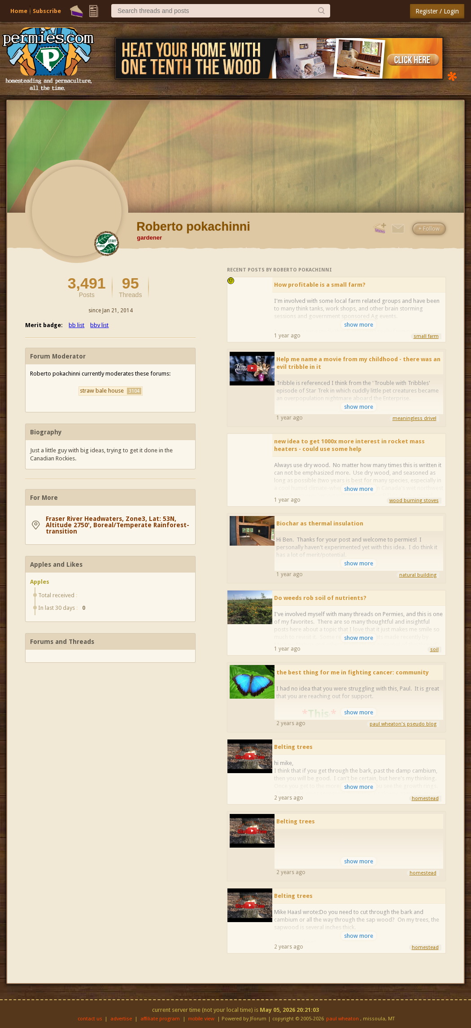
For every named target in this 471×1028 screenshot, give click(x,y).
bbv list (99, 325)
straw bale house (110, 390)
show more (358, 324)
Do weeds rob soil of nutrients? (320, 598)
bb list (76, 325)
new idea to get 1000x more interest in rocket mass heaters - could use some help (349, 445)
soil (434, 649)
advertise (121, 1019)
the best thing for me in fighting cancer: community (352, 672)
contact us (90, 1019)
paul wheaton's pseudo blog (403, 724)
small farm (426, 336)
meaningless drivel (414, 418)
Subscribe (47, 11)
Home (18, 11)
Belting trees (293, 747)
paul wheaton (342, 1019)
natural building (417, 575)
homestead (425, 798)
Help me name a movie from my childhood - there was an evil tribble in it (358, 363)
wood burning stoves (414, 500)
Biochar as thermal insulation (319, 523)
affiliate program (160, 1019)
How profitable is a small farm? (320, 284)
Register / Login (437, 11)
